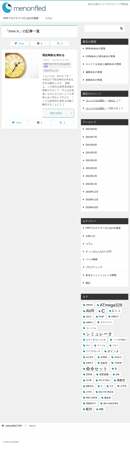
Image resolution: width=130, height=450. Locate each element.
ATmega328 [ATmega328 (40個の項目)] (111, 305)
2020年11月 (92, 199)
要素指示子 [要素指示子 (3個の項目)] (91, 403)
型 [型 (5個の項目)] (116, 368)
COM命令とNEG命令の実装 (100, 56)
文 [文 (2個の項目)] (101, 386)
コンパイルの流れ (95, 100)
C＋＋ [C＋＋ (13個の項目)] (116, 311)
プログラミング (51, 70)
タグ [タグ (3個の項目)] (88, 345)
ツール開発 (92, 259)
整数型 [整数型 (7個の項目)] (121, 380)
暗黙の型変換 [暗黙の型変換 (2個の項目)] (91, 398)
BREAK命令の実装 (95, 48)
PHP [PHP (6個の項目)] (101, 316)
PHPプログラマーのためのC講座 (20, 18)
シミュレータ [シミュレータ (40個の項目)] (99, 334)
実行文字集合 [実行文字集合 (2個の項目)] (104, 380)
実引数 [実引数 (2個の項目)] (89, 380)
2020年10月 (92, 207)
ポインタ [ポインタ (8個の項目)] (113, 351)
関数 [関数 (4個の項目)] (101, 409)
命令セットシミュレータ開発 (101, 275)
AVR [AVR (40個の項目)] (90, 310)
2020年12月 (92, 191)
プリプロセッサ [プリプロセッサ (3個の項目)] (93, 351)
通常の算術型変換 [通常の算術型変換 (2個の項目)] (110, 403)
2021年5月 (91, 152)
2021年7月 (91, 137)
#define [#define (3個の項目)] (89, 305)
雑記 (88, 283)
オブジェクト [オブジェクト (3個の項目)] (106, 322)
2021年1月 (91, 184)
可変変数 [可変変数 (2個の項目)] (118, 363)
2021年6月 (91, 144)
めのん (111, 100)
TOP (14, 425)
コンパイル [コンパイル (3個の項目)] (91, 328)
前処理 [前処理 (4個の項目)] (104, 363)
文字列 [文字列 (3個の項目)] (123, 386)
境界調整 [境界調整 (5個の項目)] (104, 374)
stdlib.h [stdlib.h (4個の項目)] (89, 322)
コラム (48, 18)
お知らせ (90, 236)
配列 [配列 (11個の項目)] (89, 409)
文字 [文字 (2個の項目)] (111, 386)
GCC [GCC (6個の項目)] (89, 316)
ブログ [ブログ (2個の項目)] (115, 345)
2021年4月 (91, 160)
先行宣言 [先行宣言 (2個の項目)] (89, 357)
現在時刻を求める (53, 55)
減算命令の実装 (94, 72)
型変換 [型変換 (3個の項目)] (89, 374)
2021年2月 (91, 176)
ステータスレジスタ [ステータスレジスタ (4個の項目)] (96, 339)
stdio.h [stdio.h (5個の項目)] (114, 316)
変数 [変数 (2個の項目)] (118, 374)
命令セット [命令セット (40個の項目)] (97, 368)
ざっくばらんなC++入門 (98, 251)
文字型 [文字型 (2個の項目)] (89, 392)
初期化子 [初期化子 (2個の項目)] (89, 363)
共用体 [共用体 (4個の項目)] (104, 357)
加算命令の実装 (94, 79)
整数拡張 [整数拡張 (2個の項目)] (89, 386)
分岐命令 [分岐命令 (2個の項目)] (118, 357)
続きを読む (61, 113)
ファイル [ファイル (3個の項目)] (101, 345)
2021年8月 (91, 129)
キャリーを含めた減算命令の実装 (103, 64)
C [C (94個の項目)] (103, 310)
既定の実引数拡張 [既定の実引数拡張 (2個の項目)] (106, 392)
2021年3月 (91, 168)
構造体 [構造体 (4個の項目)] (107, 397)
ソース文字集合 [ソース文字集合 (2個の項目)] (119, 340)
